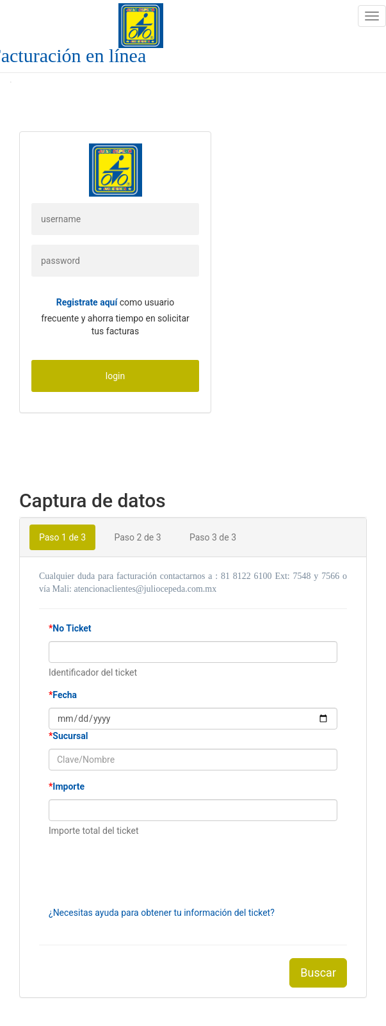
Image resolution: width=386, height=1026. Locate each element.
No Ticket (70, 628)
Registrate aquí (86, 302)
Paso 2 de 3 (137, 537)
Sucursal (68, 735)
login (115, 376)
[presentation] (146, 872)
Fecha (63, 694)
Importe (66, 786)
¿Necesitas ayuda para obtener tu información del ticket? (162, 913)
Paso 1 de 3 (62, 537)
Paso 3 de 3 (212, 537)
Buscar (318, 972)
